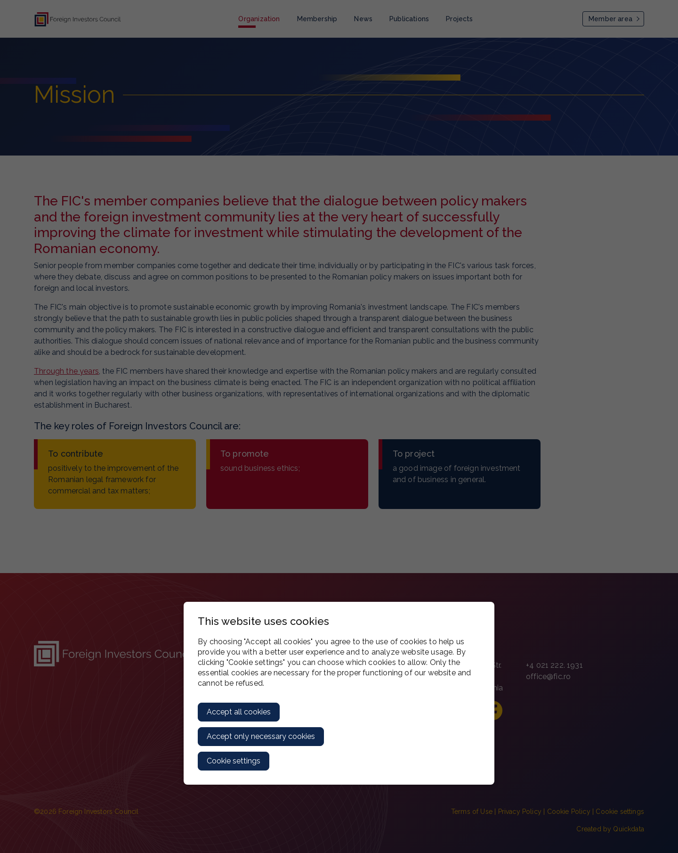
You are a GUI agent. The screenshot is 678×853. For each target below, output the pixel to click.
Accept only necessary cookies (261, 736)
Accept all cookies (239, 711)
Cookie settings (233, 760)
